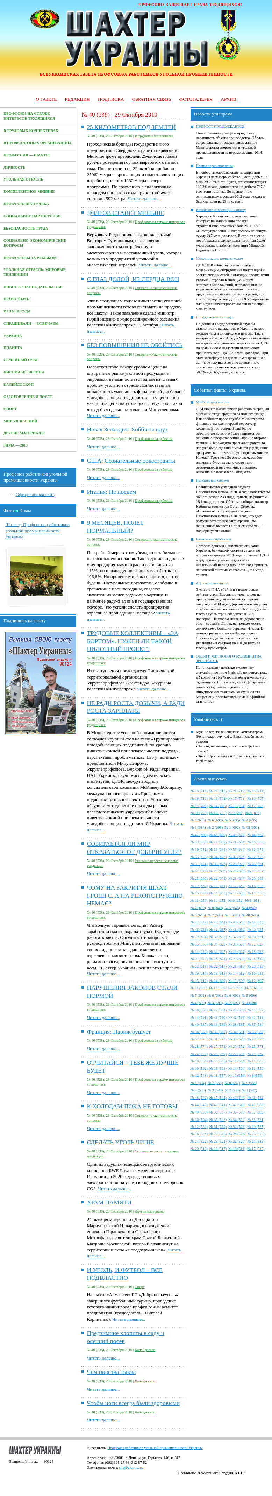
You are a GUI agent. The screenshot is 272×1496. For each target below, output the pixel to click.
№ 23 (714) (199, 791)
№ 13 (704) (236, 806)
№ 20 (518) (199, 1149)
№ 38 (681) (218, 849)
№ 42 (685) (218, 842)
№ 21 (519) (255, 1141)
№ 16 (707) (255, 798)
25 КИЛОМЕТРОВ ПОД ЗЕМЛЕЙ (131, 127)
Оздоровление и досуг (28, 397)
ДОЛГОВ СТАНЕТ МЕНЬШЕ (125, 213)
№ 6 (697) (215, 820)
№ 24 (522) (199, 1141)
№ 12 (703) (255, 806)
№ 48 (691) (250, 827)
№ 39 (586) (218, 1024)
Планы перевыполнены (214, 166)
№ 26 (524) (236, 1134)
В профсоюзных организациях (37, 143)
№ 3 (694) (198, 827)
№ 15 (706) (199, 806)
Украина (12, 336)
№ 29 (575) (255, 1039)
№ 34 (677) (218, 857)
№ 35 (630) (199, 944)
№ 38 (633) (218, 937)
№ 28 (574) (199, 1046)
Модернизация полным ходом (219, 258)
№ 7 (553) (215, 1083)
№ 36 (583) (199, 1032)
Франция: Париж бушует (119, 1031)
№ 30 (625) (218, 952)
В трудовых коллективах (30, 131)
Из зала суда (17, 311)
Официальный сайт (35, 494)
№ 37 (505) (255, 1112)
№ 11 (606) (199, 988)
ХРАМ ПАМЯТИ (109, 1202)
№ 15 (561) (218, 1068)
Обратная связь (151, 99)
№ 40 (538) (199, 1112)
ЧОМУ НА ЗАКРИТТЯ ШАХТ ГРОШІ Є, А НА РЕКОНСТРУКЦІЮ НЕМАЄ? (134, 895)
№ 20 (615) (255, 966)
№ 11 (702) (199, 813)
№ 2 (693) (215, 827)
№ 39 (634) (199, 937)
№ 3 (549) (215, 1090)
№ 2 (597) (232, 1003)
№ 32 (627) (255, 944)
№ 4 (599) (198, 1003)
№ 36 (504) (199, 1120)
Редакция (77, 99)
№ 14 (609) (218, 981)
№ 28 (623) (255, 952)
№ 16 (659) (255, 886)
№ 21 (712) (236, 791)
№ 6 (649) (215, 908)
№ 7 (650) (198, 908)
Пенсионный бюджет (213, 480)
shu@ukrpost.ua (131, 1467)
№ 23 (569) (218, 1054)
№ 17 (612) (236, 973)
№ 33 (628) (236, 944)
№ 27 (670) (199, 871)
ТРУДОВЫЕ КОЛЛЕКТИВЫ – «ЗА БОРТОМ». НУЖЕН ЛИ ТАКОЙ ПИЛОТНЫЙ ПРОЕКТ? (132, 641)
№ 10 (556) (236, 1075)
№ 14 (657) (218, 893)
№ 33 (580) (255, 1032)
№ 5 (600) (249, 995)
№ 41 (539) (255, 1105)
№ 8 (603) (253, 988)
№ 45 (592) (255, 1010)
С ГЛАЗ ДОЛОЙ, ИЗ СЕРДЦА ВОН (133, 279)
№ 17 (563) (255, 1061)
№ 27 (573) (218, 1046)
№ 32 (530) (199, 1127)
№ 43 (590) (218, 1017)
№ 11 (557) (218, 1075)
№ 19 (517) (218, 1149)
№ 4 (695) (249, 820)
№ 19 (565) (218, 1061)
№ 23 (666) (199, 878)
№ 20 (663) (255, 878)
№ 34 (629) (218, 944)
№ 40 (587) (199, 1024)
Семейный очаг (20, 360)
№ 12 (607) (255, 981)
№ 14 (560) (236, 1068)
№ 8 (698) (253, 813)
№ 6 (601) (215, 995)
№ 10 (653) (217, 900)
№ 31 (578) (218, 1039)
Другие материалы (24, 433)
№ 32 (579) (199, 1039)
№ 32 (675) (255, 857)
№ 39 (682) (199, 849)
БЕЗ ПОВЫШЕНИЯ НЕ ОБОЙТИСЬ (134, 345)
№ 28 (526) (199, 1134)
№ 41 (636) (236, 930)
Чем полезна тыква (111, 1372)
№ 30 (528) (236, 1127)
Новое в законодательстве (33, 287)
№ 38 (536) (236, 1112)
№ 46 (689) (218, 835)
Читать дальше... (144, 198)
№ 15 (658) (199, 893)
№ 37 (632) (236, 937)
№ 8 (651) (253, 900)
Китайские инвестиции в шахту (221, 210)
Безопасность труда (25, 228)
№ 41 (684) (236, 842)
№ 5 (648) (232, 908)
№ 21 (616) (236, 966)
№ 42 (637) (218, 930)
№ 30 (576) (236, 1039)
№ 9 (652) (236, 900)
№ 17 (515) (255, 1149)
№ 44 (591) (199, 1017)
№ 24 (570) (199, 1054)
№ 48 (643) (250, 915)
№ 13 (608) (236, 981)
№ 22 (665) (218, 878)
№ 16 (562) (199, 1068)
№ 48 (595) (199, 1010)
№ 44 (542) (199, 1105)
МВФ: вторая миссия (212, 402)
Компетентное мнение (29, 192)
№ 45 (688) (236, 835)
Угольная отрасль (23, 179)
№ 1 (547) (249, 1090)
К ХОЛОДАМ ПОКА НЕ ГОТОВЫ (132, 1106)
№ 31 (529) (218, 1127)
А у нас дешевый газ (212, 583)
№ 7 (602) (198, 995)
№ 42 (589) (236, 1017)
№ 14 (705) (218, 806)
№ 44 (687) (255, 835)
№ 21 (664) (236, 878)
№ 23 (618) (199, 966)
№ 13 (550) (255, 1068)
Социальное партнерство (32, 216)
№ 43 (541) (218, 1105)
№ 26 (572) (236, 1046)
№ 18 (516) (236, 1149)
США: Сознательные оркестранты (131, 460)
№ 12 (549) (199, 1075)
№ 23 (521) (218, 1141)
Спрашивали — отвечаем (30, 323)
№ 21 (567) (255, 1054)
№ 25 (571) (255, 1046)
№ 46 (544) (236, 1098)
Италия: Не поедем (111, 492)
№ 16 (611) (255, 973)
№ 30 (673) (218, 864)
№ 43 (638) (199, 930)
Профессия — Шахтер (27, 155)
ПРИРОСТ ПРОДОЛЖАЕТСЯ (220, 126)
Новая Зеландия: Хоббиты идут (127, 429)
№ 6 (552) (232, 1083)
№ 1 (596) (249, 1003)
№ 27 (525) (218, 1134)
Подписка (111, 99)
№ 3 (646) (198, 915)
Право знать (16, 299)
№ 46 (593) (236, 1010)
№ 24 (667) (255, 871)
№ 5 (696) (232, 820)
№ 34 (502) (236, 1120)
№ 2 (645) (215, 915)
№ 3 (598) (215, 1003)
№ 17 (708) (236, 798)
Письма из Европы (23, 372)
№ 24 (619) (255, 959)
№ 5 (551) (249, 1083)
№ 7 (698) (198, 820)
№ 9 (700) (236, 813)
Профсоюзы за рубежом (30, 258)
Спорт (10, 409)
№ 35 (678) (199, 857)
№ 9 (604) (236, 988)
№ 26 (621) (218, 959)
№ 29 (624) (236, 952)
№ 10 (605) (217, 988)
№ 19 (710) (199, 798)
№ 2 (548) (232, 1090)
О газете (46, 99)
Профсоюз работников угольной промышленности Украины (155, 1448)
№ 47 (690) (199, 835)
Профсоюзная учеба (26, 204)
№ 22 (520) (236, 1141)
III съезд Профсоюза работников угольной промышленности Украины (37, 530)
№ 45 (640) (236, 922)
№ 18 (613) (218, 973)
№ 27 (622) (199, 959)
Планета (12, 348)
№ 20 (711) (255, 791)
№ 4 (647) (249, 908)
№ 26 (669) (218, 871)
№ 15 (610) (199, 981)
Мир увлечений (20, 421)
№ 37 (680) (236, 849)
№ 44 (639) (255, 922)
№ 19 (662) (199, 886)
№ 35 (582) (218, 1032)
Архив (228, 99)
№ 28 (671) (255, 864)
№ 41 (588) (255, 1017)
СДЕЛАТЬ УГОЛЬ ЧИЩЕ (120, 1142)
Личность (14, 167)
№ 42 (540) (236, 1105)
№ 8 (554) (198, 1083)
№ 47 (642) (199, 922)
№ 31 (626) (199, 952)
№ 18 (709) (218, 798)
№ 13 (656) (236, 893)
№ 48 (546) (199, 1098)
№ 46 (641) (218, 922)
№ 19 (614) (199, 973)
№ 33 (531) (255, 1120)
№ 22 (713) (218, 791)
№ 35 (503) (218, 1120)
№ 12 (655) (255, 893)
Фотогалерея (196, 99)
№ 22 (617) (218, 966)
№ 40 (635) (255, 930)
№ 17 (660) (236, 886)
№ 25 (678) (236, 871)
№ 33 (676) (236, 857)
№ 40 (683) (255, 842)
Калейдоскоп (18, 384)
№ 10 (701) (217, 813)
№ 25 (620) (236, 959)
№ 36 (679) (255, 849)
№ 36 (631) (255, 937)
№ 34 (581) (236, 1032)
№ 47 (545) (218, 1098)
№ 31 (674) (199, 864)
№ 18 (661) (218, 886)
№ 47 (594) (218, 1010)
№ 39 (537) (218, 1112)
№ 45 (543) (255, 1098)
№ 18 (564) (236, 1061)
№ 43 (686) (199, 842)
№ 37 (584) (255, 1024)
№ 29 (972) (236, 864)
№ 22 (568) (236, 1054)
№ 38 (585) (236, 1024)
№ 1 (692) (232, 827)
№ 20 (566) (199, 1061)
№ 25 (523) (255, 1134)
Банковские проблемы (213, 539)
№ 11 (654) (199, 900)
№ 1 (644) (232, 915)
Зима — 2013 (15, 445)
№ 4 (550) (198, 1090)
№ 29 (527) (255, 1127)
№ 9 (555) (255, 1075)
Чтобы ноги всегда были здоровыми (133, 1403)
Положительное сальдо (214, 317)
